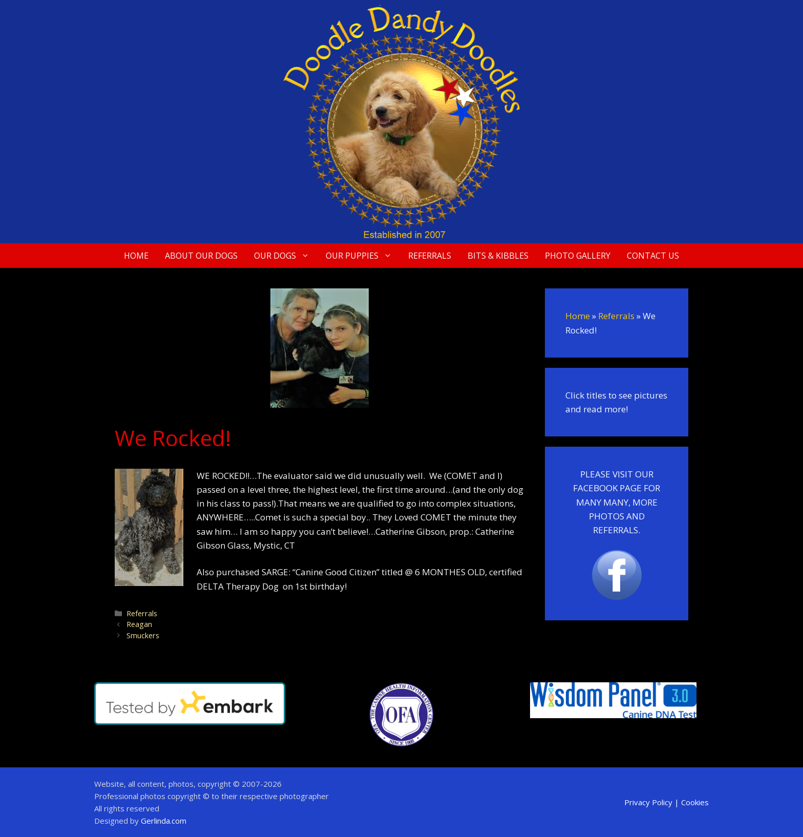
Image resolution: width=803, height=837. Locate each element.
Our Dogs (286, 255)
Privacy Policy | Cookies (666, 802)
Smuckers (142, 635)
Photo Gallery (577, 255)
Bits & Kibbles (498, 255)
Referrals (429, 255)
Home (136, 255)
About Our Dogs (201, 255)
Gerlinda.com (163, 820)
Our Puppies (363, 255)
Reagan (139, 624)
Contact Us (653, 255)
